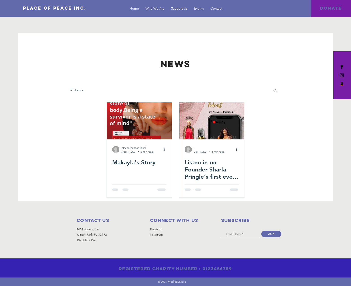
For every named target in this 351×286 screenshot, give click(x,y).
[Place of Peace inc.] (54, 8)
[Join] (271, 234)
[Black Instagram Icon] (342, 75)
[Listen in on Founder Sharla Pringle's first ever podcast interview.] (211, 120)
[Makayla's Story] (139, 120)
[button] (275, 90)
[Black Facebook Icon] (342, 67)
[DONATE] (331, 8)
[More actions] (165, 149)
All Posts (76, 90)
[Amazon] (342, 83)
